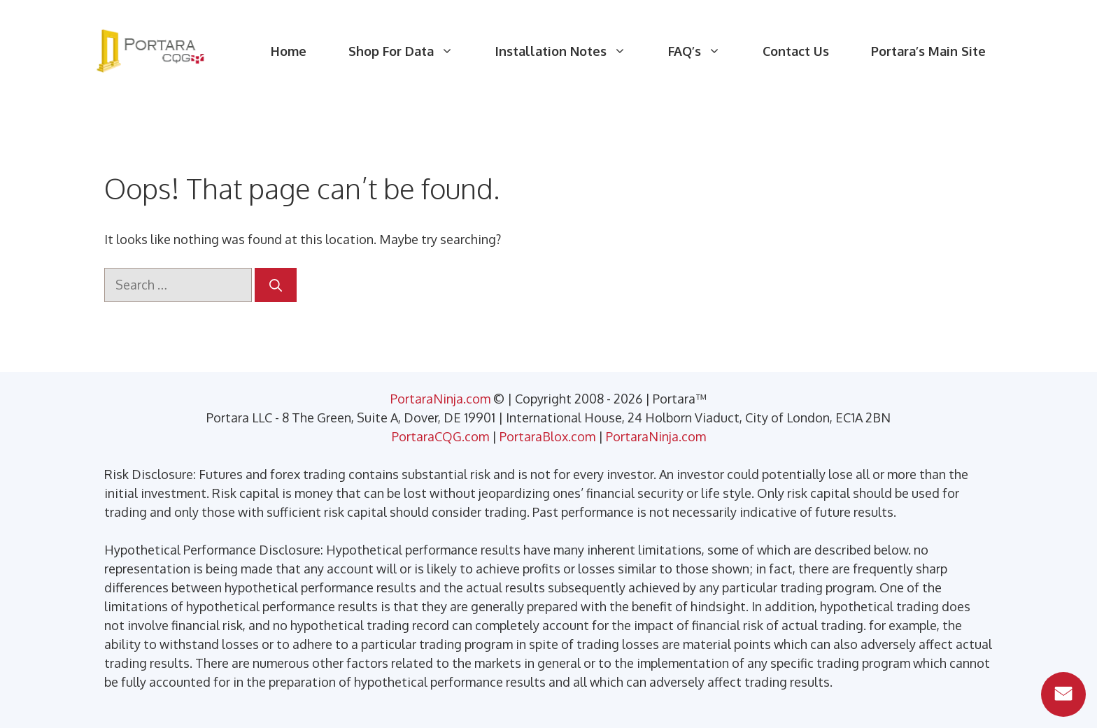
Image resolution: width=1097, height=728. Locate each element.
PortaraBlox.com (547, 436)
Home (288, 51)
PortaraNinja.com (440, 398)
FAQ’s (705, 51)
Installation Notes (571, 51)
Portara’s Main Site (928, 51)
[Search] (276, 285)
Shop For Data (411, 51)
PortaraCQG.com (440, 436)
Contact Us (796, 51)
